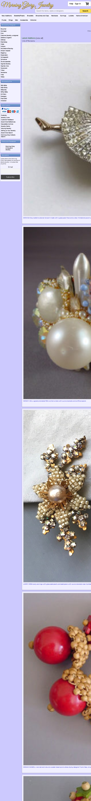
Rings (11, 20)
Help (71, 4)
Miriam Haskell (5, 51)
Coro (2, 33)
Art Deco (3, 94)
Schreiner (4, 59)
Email (10, 167)
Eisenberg (4, 42)
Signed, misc (5, 66)
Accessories (24, 20)
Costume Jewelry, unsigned (9, 35)
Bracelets (30, 16)
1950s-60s (3, 90)
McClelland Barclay (7, 48)
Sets (16, 20)
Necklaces (54, 16)
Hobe (2, 44)
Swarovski (4, 68)
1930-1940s (4, 87)
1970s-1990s (4, 92)
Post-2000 (4, 98)
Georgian (3, 96)
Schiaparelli (4, 57)
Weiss (2, 77)
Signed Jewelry (5, 64)
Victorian (33, 20)
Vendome (4, 72)
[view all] (39, 38)
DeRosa (3, 40)
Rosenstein (4, 55)
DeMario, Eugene (6, 37)
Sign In (78, 4)
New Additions (7, 16)
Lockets (71, 16)
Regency (3, 53)
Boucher (3, 29)
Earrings (63, 16)
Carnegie (3, 31)
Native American (82, 16)
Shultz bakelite (5, 61)
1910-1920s (4, 85)
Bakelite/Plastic (19, 16)
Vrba (2, 75)
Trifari (2, 70)
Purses (4, 20)
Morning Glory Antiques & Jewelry (10, 148)
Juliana (3, 46)
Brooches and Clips (42, 16)
